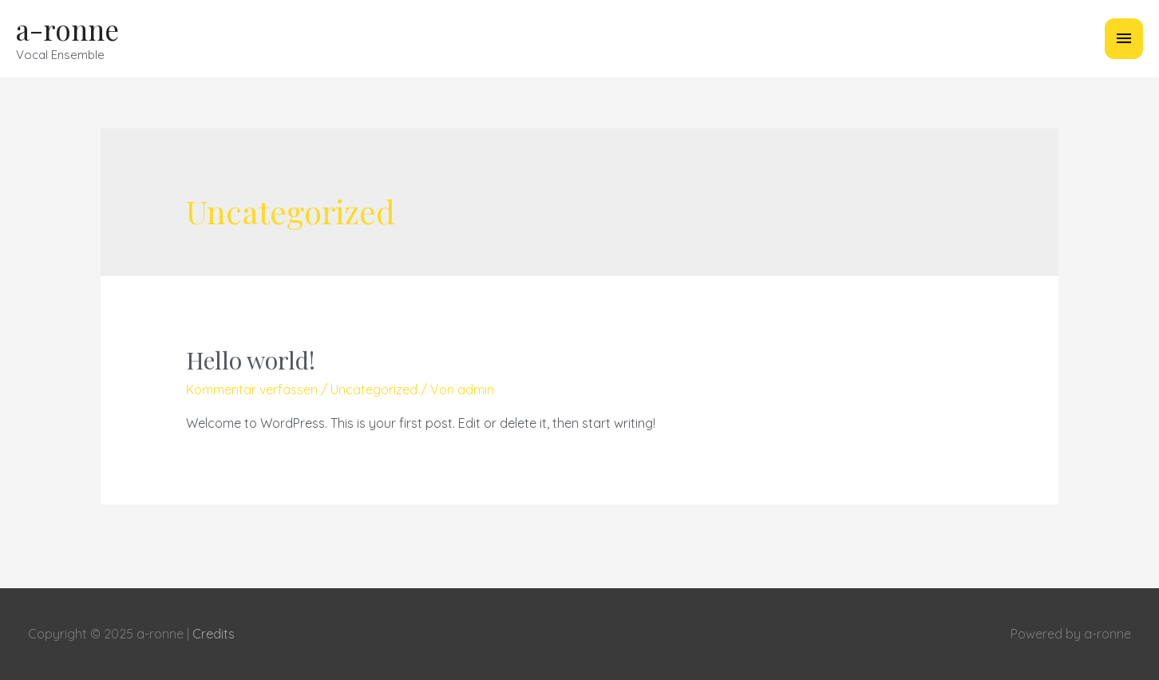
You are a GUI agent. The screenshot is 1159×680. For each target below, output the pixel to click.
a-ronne (67, 29)
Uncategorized (373, 389)
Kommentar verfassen (252, 389)
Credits (213, 634)
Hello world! (250, 360)
